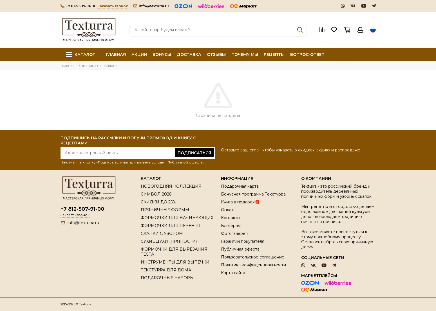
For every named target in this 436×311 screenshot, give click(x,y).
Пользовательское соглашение (252, 257)
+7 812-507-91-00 (79, 6)
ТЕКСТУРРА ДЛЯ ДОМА (166, 270)
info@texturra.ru (151, 6)
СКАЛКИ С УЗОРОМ (162, 233)
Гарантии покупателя (242, 241)
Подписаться (194, 152)
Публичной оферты (185, 162)
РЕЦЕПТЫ (274, 54)
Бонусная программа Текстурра (253, 194)
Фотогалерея (234, 233)
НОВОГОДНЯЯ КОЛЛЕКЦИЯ (171, 186)
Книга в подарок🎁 (240, 202)
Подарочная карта (240, 186)
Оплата (228, 209)
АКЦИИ (139, 54)
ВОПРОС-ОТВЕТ (307, 54)
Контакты (230, 217)
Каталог (80, 54)
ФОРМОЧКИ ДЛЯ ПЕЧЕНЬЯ (170, 225)
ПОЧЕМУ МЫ (244, 54)
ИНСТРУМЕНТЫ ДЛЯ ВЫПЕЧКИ (175, 262)
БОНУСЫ (162, 54)
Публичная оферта (240, 249)
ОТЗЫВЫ (216, 54)
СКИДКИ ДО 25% (158, 202)
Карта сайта (233, 272)
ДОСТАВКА (189, 54)
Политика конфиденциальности (253, 264)
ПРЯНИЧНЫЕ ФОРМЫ (165, 209)
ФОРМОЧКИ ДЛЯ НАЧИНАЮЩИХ (177, 217)
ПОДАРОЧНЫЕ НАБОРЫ (167, 277)
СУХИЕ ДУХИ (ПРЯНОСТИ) (169, 241)
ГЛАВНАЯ (116, 54)
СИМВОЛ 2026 (156, 194)
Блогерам (231, 225)
